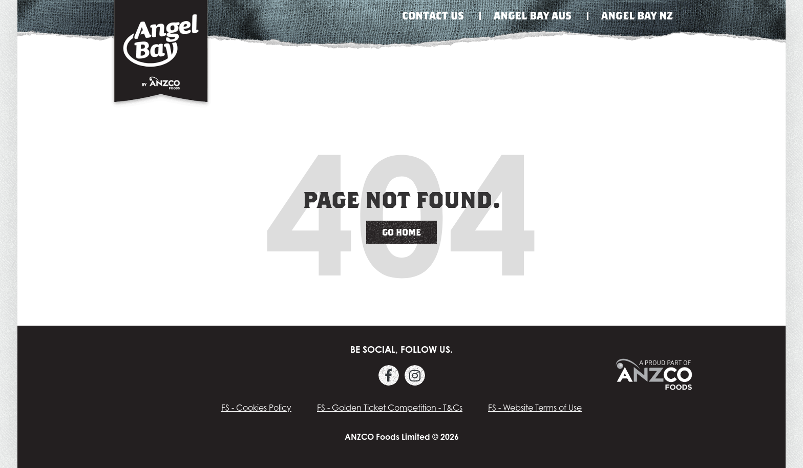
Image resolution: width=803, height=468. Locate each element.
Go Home (401, 232)
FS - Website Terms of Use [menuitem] (535, 407)
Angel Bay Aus (533, 15)
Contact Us (433, 15)
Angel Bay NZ (637, 15)
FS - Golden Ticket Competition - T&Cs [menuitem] (389, 407)
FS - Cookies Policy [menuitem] (256, 407)
